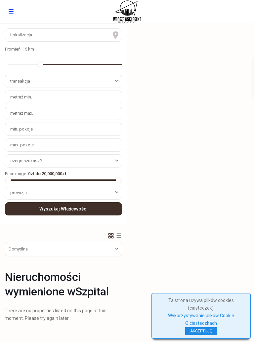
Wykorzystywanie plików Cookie (201, 315)
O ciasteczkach (201, 323)
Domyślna (18, 249)
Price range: (16, 173)
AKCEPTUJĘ (201, 331)
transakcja (20, 81)
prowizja (18, 192)
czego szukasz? (26, 160)
